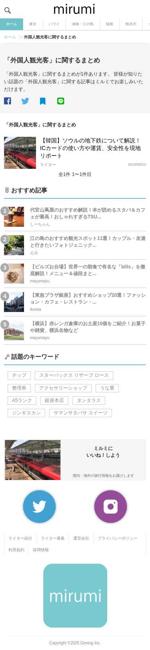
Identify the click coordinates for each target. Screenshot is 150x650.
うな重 (107, 388)
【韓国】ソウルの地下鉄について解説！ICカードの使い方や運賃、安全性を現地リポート (90, 148)
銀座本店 (54, 400)
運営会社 (81, 538)
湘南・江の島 (83, 24)
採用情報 (41, 550)
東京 (32, 24)
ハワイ (54, 24)
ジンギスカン (26, 413)
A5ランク (22, 400)
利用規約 (16, 550)
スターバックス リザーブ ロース (74, 375)
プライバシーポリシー (118, 538)
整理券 (19, 388)
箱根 (109, 24)
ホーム (11, 24)
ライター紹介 (20, 538)
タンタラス (89, 400)
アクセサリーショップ (63, 388)
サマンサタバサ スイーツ (81, 413)
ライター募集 (53, 538)
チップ (19, 375)
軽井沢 (131, 24)
